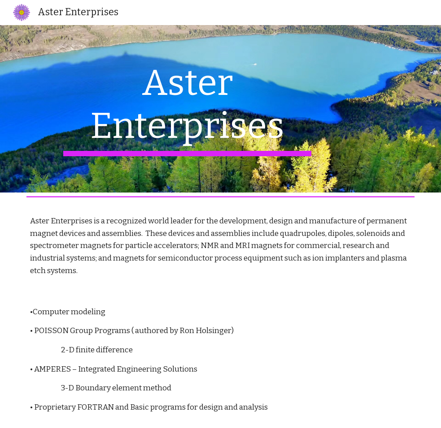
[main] (187, 109)
